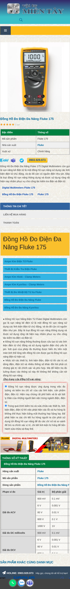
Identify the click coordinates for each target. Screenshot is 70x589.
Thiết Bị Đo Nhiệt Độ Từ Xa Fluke (23, 292)
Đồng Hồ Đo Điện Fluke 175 (17, 194)
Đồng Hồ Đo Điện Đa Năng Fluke (22, 300)
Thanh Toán (11, 222)
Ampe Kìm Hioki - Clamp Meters (22, 276)
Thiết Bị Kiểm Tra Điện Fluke (20, 269)
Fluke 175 (43, 194)
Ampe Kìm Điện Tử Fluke (18, 261)
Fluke (40, 145)
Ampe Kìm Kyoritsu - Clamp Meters (24, 284)
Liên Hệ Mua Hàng (14, 214)
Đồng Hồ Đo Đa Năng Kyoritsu (21, 307)
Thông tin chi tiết (15, 206)
